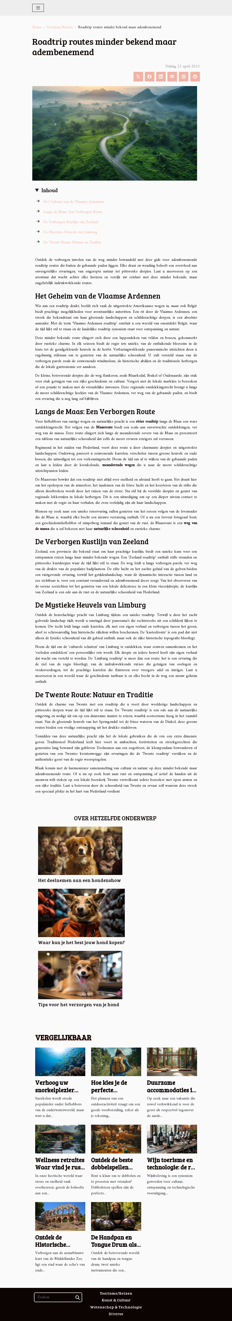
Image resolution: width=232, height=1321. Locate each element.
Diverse (116, 1313)
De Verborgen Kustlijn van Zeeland (70, 222)
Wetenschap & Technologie (116, 1306)
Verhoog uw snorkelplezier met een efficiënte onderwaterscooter (61, 1093)
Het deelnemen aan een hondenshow (79, 880)
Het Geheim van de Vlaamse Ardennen (73, 201)
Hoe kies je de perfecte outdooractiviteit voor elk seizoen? (114, 1093)
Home (36, 27)
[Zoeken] (58, 1297)
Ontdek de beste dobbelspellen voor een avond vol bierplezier (112, 1171)
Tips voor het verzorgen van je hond (78, 1004)
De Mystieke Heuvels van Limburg (70, 232)
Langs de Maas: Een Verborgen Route (72, 212)
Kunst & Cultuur (116, 1299)
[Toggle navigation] (38, 8)
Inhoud (49, 190)
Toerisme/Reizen (60, 27)
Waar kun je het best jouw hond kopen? (81, 942)
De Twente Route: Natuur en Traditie (72, 242)
